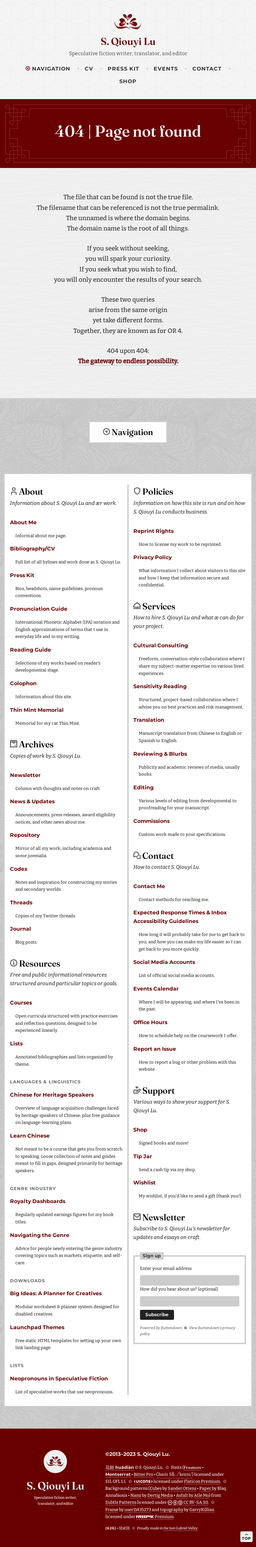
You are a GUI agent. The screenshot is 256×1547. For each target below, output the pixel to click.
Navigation (48, 69)
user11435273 (137, 1509)
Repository (25, 835)
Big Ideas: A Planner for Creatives (56, 1293)
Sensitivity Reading (160, 686)
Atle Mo (201, 1494)
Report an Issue (154, 1048)
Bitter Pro (143, 1473)
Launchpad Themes (37, 1327)
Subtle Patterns (120, 1501)
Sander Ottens (182, 1487)
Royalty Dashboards (37, 1201)
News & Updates (32, 801)
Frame (111, 1509)
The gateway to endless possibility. (128, 361)
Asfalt (182, 1494)
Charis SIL (174, 1473)
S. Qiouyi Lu (128, 41)
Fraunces (192, 1467)
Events (166, 69)
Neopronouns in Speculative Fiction (59, 1378)
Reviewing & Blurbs (160, 753)
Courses (21, 1002)
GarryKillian (201, 1509)
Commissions (151, 821)
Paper (205, 1487)
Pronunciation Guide (38, 608)
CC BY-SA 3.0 (188, 1501)
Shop (128, 81)
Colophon (23, 683)
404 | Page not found (128, 131)
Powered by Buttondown (161, 1329)
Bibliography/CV (32, 548)
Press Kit (123, 69)
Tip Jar (142, 1156)
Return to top (128, 458)
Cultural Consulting (160, 645)
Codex (18, 868)
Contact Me (149, 886)
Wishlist (144, 1182)
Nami (135, 1494)
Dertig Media (160, 1494)
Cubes (156, 1487)
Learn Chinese (30, 1135)
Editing (143, 787)
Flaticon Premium (202, 1480)
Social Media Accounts (164, 962)
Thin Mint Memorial (37, 709)
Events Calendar (156, 988)
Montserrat (118, 1473)
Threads (21, 902)
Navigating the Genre (39, 1235)
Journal (20, 928)
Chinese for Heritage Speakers (52, 1094)
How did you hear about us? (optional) (179, 1289)
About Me (23, 522)
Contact (207, 69)
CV (89, 69)
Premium (155, 1516)
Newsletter (25, 775)
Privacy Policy (152, 557)
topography (171, 1509)
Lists (16, 1043)
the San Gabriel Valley (180, 1528)
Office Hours (150, 1022)
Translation (148, 719)
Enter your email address (166, 1268)
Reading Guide (30, 649)
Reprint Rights (153, 531)
